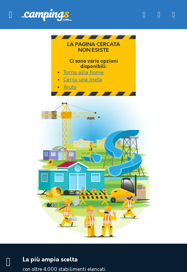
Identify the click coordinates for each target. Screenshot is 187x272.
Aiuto (70, 87)
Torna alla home (83, 73)
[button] (10, 14)
